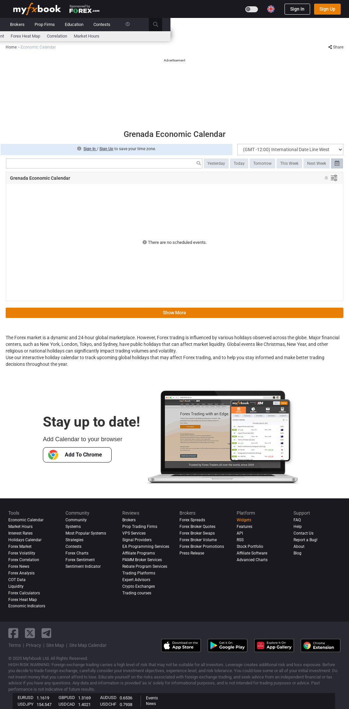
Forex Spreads (192, 520)
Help (297, 526)
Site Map (55, 645)
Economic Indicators (26, 606)
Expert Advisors (136, 579)
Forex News (18, 566)
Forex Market (20, 546)
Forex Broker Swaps (197, 533)
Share (335, 47)
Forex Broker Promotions (201, 546)
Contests (280, 24)
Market (88, 24)
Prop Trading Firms (139, 526)
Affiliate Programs (138, 553)
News (65, 24)
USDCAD (66, 704)
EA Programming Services (145, 546)
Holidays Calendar (25, 540)
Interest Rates (69, 36)
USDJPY (26, 704)
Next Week (316, 163)
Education (252, 24)
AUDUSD (108, 697)
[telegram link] (47, 633)
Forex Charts (76, 553)
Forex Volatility (21, 553)
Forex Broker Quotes (197, 526)
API (240, 533)
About (298, 546)
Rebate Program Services (144, 566)
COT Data (17, 579)
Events (152, 698)
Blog (297, 553)
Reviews (170, 24)
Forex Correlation (23, 559)
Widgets (244, 520)
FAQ (297, 520)
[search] (338, 24)
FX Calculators (103, 36)
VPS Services (134, 533)
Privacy (33, 645)
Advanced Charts (252, 559)
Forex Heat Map (204, 36)
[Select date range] (337, 163)
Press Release (191, 553)
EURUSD (26, 697)
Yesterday (216, 163)
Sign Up (327, 9)
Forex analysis (21, 573)
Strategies (74, 540)
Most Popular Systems (85, 533)
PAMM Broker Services (142, 559)
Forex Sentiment (80, 559)
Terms (14, 645)
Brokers (195, 24)
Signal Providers (137, 540)
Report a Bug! (305, 540)
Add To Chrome (75, 455)
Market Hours (265, 36)
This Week (289, 163)
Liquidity (16, 586)
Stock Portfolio (250, 546)
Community (142, 24)
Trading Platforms (138, 573)
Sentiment (172, 36)
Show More (174, 312)
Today (239, 163)
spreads (149, 36)
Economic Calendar (31, 36)
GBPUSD (66, 697)
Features (244, 526)
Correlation (235, 36)
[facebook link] (13, 633)
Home (19, 24)
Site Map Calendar (88, 645)
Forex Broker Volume (198, 540)
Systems (113, 24)
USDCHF (108, 704)
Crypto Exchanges (138, 586)
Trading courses (136, 593)
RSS (240, 540)
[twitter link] (30, 633)
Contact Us (303, 533)
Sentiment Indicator (83, 566)
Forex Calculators (24, 593)
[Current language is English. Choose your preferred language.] (271, 9)
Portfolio (43, 24)
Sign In (297, 9)
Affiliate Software (252, 553)
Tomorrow (262, 163)
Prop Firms (223, 24)
